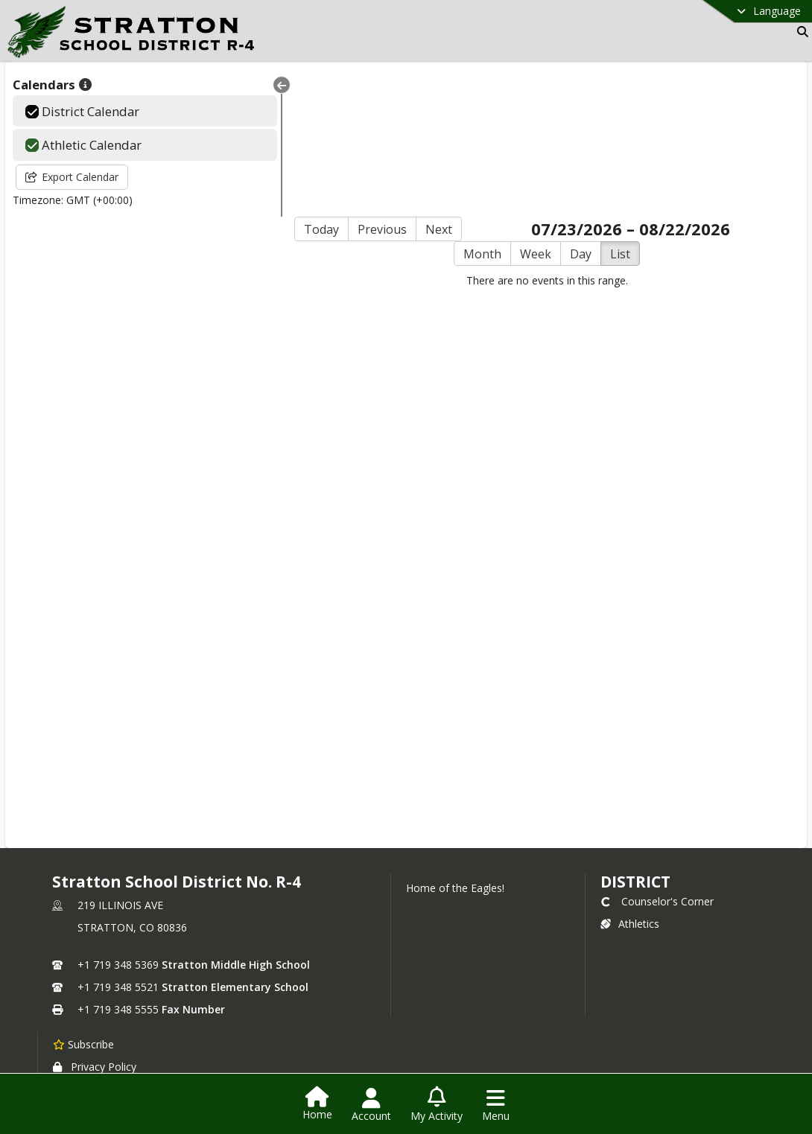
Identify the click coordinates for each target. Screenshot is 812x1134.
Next (394, 88)
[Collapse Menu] (235, 85)
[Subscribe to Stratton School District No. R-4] (83, 903)
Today (276, 88)
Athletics (629, 783)
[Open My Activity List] (436, 1105)
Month (460, 113)
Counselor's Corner (657, 761)
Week (513, 113)
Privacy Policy (94, 926)
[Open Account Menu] (371, 1105)
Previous (337, 88)
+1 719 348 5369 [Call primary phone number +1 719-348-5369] (118, 824)
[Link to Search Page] (799, 32)
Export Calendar (71, 177)
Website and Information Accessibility (155, 974)
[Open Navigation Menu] (496, 1105)
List (598, 113)
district (635, 740)
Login (406, 1029)
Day (558, 113)
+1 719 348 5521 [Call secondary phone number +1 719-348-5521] (118, 846)
